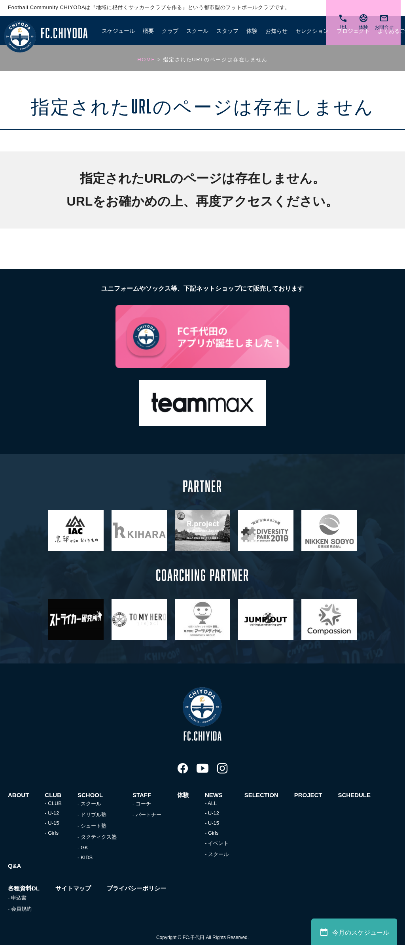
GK (84, 847)
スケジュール (118, 31)
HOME (146, 59)
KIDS (87, 857)
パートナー (148, 815)
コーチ (143, 804)
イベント (218, 843)
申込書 (18, 898)
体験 (251, 31)
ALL (212, 803)
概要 (148, 31)
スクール (91, 804)
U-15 (53, 823)
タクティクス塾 (99, 837)
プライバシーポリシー (136, 888)
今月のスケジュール (354, 932)
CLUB (55, 803)
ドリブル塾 (93, 815)
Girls (53, 833)
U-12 (53, 813)
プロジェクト (353, 31)
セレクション (312, 31)
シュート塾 (93, 826)
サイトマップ (73, 888)
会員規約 (21, 909)
